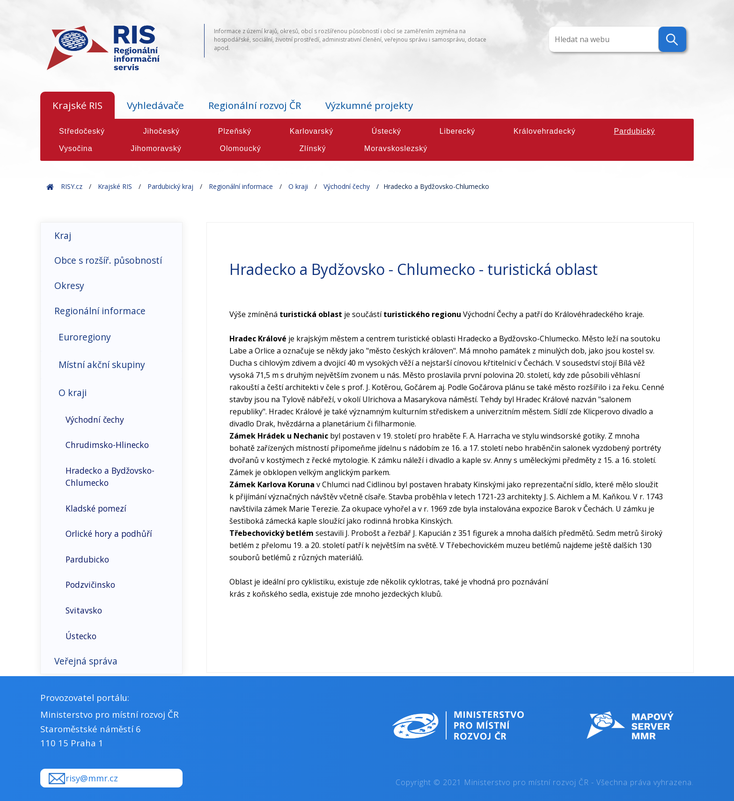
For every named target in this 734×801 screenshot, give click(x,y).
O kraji (298, 186)
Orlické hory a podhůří (109, 533)
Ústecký (386, 131)
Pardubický (634, 131)
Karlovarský (311, 131)
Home (50, 186)
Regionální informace (241, 186)
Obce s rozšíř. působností (108, 260)
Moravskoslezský (395, 148)
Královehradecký (545, 131)
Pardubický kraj (170, 186)
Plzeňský (234, 131)
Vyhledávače (155, 105)
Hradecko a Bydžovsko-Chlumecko (110, 476)
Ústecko (81, 636)
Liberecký (458, 131)
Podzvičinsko (90, 584)
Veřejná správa (85, 661)
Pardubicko (87, 559)
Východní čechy (346, 186)
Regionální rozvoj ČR (254, 105)
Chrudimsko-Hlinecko (107, 444)
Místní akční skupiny (102, 364)
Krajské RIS (77, 105)
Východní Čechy (490, 314)
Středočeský (82, 131)
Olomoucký (240, 148)
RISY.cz (71, 186)
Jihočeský (161, 131)
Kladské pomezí (96, 508)
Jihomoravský (156, 148)
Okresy (69, 285)
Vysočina (75, 148)
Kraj (62, 235)
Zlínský (312, 148)
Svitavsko (84, 610)
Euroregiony (85, 337)
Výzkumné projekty (369, 105)
